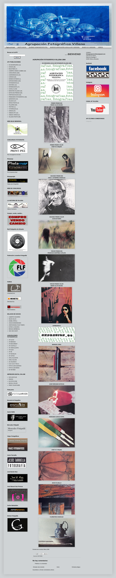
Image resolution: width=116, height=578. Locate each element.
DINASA (11, 379)
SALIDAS (11, 101)
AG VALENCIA (12, 361)
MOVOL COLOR (13, 383)
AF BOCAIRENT (13, 343)
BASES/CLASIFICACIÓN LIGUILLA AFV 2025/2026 (64, 47)
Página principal (10, 47)
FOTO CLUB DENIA (14, 367)
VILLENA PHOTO (13, 116)
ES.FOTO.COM (13, 381)
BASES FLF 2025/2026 (88, 47)
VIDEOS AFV (12, 113)
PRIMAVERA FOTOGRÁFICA (16, 97)
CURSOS (11, 77)
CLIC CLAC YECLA (14, 363)
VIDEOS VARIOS (13, 114)
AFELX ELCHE (13, 359)
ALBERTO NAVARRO (14, 317)
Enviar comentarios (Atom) (47, 569)
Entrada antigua (76, 567)
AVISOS (11, 67)
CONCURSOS (12, 73)
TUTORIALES (12, 109)
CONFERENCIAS (13, 75)
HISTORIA (39, 556)
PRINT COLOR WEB (14, 385)
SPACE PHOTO (13, 103)
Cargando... (89, 121)
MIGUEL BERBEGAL (14, 329)
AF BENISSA (12, 341)
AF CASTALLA (12, 345)
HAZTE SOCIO (22, 47)
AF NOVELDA (12, 354)
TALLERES (12, 105)
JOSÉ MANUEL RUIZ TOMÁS (17, 325)
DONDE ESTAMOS (14, 79)
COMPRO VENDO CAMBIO (16, 71)
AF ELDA (11, 349)
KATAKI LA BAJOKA (14, 327)
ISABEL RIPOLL (13, 321)
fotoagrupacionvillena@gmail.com (95, 54)
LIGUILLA (11, 89)
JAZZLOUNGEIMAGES (15, 323)
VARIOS (11, 111)
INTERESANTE (13, 87)
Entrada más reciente (38, 567)
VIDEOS (100, 47)
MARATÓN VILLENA (14, 91)
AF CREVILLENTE (14, 347)
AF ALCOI (11, 340)
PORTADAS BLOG (14, 95)
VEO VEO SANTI (13, 331)
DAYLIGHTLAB (13, 377)
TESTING (11, 107)
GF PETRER (12, 369)
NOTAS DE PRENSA (14, 93)
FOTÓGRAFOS (13, 83)
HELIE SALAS (12, 319)
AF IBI (10, 351)
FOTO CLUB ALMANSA (15, 365)
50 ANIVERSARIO (13, 65)
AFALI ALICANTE (13, 358)
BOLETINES (12, 69)
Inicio (58, 567)
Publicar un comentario (41, 563)
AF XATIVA (12, 356)
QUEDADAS (12, 99)
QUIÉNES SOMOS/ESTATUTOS (38, 47)
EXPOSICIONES (13, 81)
